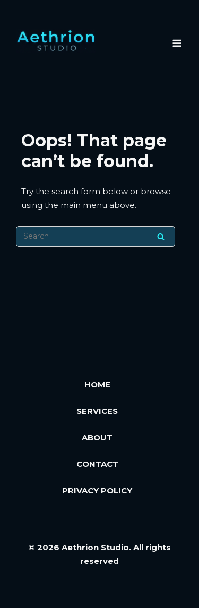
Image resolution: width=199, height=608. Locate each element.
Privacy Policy (97, 490)
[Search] (160, 236)
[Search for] (95, 236)
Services (97, 411)
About (97, 437)
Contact (97, 464)
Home (97, 384)
